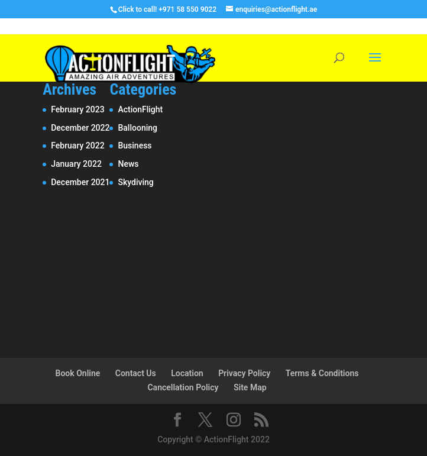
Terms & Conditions (322, 373)
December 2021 (80, 182)
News (128, 164)
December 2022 (80, 127)
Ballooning (137, 127)
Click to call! (137, 9)
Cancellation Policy (182, 387)
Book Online (78, 373)
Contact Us (135, 373)
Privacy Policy (244, 373)
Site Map (250, 387)
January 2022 (76, 164)
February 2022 (77, 145)
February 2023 (77, 109)
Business (134, 145)
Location (187, 373)
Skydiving (135, 182)
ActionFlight (140, 109)
